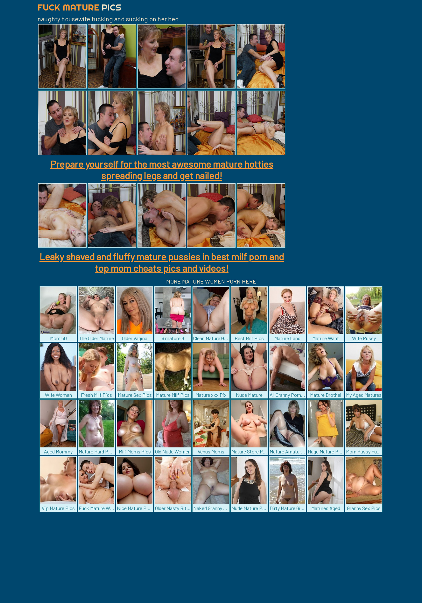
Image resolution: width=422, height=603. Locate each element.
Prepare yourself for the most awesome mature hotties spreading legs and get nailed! (161, 169)
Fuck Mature (79, 7)
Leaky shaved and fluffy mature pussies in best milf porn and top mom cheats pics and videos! (161, 262)
